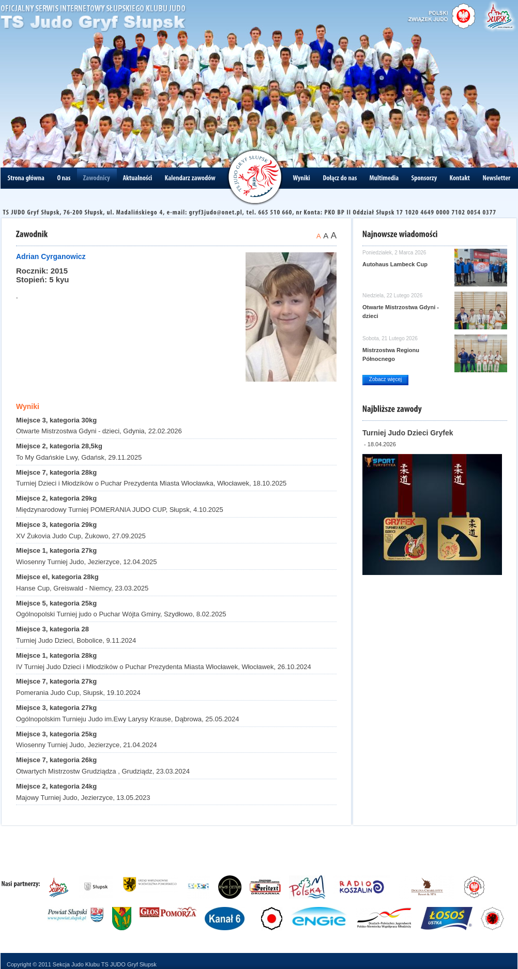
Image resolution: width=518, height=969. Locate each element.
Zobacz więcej (385, 379)
